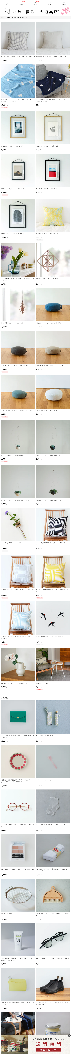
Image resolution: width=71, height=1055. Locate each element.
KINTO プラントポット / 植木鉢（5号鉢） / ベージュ (15, 500)
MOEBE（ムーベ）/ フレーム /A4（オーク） (12, 146)
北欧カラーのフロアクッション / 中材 (46, 410)
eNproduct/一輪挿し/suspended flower (12, 543)
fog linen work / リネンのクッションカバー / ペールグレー (52, 57)
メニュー (64, 4)
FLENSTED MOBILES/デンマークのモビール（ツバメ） (50, 636)
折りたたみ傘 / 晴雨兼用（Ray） (44, 735)
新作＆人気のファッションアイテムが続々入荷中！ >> (14, 17)
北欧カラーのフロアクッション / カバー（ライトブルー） (16, 410)
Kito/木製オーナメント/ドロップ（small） (12, 323)
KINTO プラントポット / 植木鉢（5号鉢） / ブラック (50, 500)
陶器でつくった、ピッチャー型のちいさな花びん (14, 683)
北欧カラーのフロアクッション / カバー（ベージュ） (50, 365)
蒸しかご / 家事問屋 (6, 913)
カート (49, 4)
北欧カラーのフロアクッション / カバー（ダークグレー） (16, 365)
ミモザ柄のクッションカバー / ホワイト (47, 233)
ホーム (7, 4)
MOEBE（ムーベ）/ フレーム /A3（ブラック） (12, 233)
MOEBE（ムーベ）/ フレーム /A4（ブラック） (47, 189)
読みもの (35, 4)
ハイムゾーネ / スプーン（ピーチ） (45, 780)
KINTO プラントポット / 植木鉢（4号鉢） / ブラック (50, 455)
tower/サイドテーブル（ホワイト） (45, 683)
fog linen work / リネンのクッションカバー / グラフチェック (18, 57)
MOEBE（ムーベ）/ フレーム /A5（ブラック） (12, 189)
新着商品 (21, 4)
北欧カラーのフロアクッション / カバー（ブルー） (49, 323)
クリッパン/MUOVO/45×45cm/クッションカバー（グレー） (17, 589)
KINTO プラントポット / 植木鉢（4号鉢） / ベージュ (15, 455)
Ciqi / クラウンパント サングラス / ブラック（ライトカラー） (52, 958)
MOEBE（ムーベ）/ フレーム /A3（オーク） (47, 146)
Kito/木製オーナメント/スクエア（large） (47, 278)
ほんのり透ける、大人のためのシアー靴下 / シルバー (50, 824)
